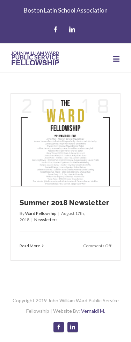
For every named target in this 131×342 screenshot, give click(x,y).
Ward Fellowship (40, 213)
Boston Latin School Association (66, 10)
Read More (30, 245)
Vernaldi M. (93, 311)
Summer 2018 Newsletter (64, 203)
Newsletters (46, 219)
